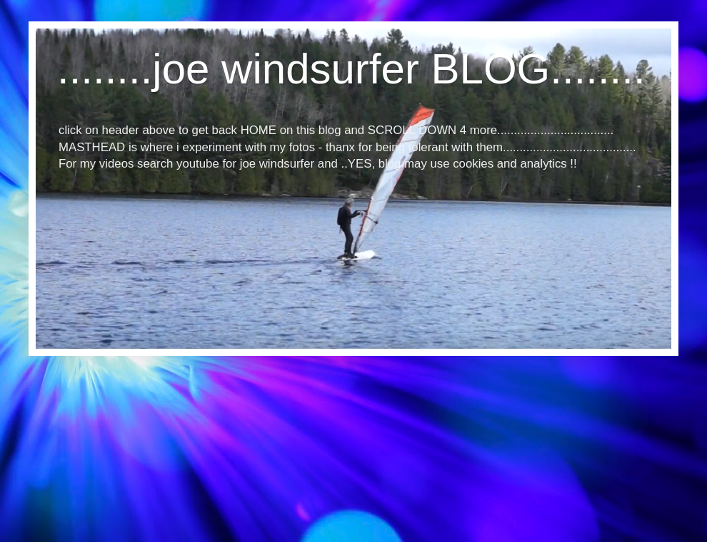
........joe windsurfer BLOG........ (351, 69)
